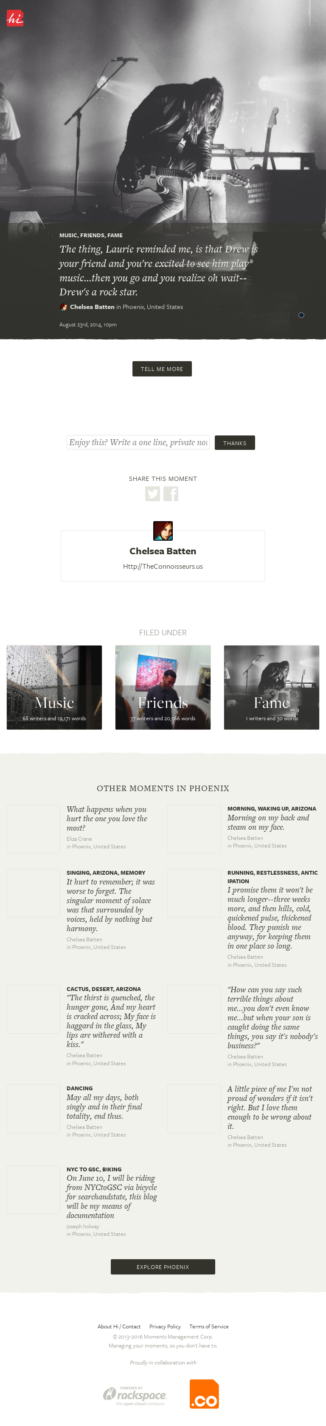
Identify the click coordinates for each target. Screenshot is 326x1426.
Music (68, 235)
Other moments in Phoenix (163, 788)
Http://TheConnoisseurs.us (163, 566)
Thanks (235, 443)
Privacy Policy (165, 1326)
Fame (115, 235)
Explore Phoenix (163, 1267)
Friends (92, 235)
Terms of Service (209, 1326)
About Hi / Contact (119, 1326)
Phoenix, (153, 306)
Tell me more (162, 369)
